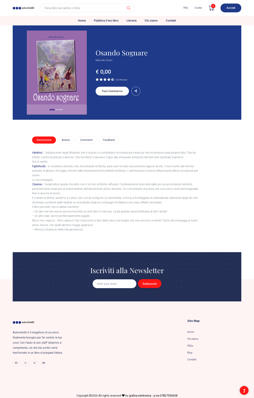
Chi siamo (151, 20)
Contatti (171, 20)
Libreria (132, 20)
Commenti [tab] (86, 140)
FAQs (190, 345)
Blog (189, 352)
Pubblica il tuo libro (106, 20)
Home (82, 20)
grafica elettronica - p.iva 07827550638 (153, 395)
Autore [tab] (66, 140)
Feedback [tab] (109, 140)
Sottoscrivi (150, 284)
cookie (198, 7)
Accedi (230, 8)
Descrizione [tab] (44, 140)
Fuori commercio (112, 91)
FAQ (185, 7)
